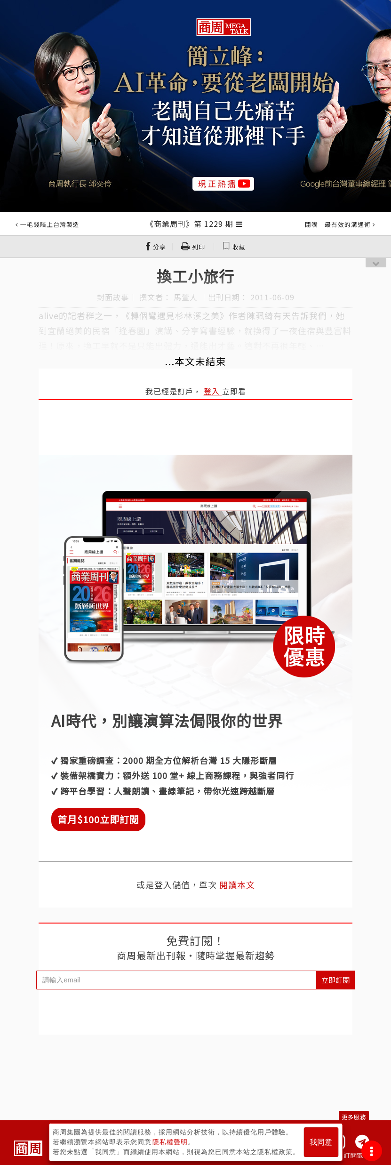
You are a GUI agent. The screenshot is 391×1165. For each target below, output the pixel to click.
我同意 (321, 1142)
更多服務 (354, 1117)
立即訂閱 (335, 980)
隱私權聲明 (170, 1142)
